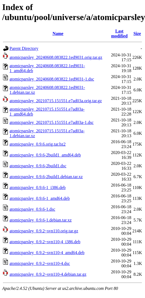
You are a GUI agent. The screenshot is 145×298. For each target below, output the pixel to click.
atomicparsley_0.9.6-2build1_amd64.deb (45, 155)
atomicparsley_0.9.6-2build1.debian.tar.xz (46, 176)
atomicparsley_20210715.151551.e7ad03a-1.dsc (52, 122)
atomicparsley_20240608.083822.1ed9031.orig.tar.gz (56, 57)
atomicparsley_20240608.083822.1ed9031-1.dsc (52, 79)
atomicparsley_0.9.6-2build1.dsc (38, 166)
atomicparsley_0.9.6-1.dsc (32, 209)
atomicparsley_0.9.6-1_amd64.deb (40, 198)
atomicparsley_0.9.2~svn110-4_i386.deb (45, 241)
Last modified (119, 33)
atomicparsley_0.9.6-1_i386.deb (38, 187)
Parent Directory (24, 48)
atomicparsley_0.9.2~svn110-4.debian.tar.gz (48, 274)
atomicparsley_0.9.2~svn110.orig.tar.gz (44, 231)
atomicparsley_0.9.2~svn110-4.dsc (40, 263)
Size (137, 33)
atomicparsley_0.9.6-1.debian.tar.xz (41, 220)
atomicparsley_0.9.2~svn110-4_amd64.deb (47, 252)
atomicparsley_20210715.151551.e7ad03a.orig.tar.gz (56, 100)
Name (57, 33)
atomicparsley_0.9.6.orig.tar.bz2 (38, 144)
